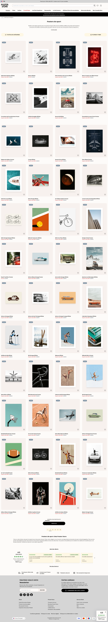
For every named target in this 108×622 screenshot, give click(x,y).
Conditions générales (35, 613)
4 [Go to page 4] (57, 529)
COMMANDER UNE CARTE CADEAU (75, 590)
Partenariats (51, 606)
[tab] (97, 5)
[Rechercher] (94, 5)
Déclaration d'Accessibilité (54, 609)
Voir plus (54, 523)
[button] (101, 616)
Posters (7, 17)
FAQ (77, 606)
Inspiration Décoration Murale (26, 607)
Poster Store (57, 617)
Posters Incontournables (24, 604)
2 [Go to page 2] (52, 529)
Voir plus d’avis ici (54, 566)
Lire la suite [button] (54, 29)
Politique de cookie (45, 613)
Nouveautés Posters (23, 606)
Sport (12, 17)
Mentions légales (55, 613)
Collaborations (51, 607)
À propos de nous (52, 602)
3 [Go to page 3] (55, 529)
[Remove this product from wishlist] (24, 71)
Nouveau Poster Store (53, 604)
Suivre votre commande (82, 602)
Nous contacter (80, 604)
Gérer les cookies (81, 607)
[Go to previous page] (47, 529)
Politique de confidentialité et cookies (69, 613)
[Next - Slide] (95, 558)
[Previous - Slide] (26, 558)
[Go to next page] (60, 529)
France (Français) (18, 618)
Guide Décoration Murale (25, 602)
